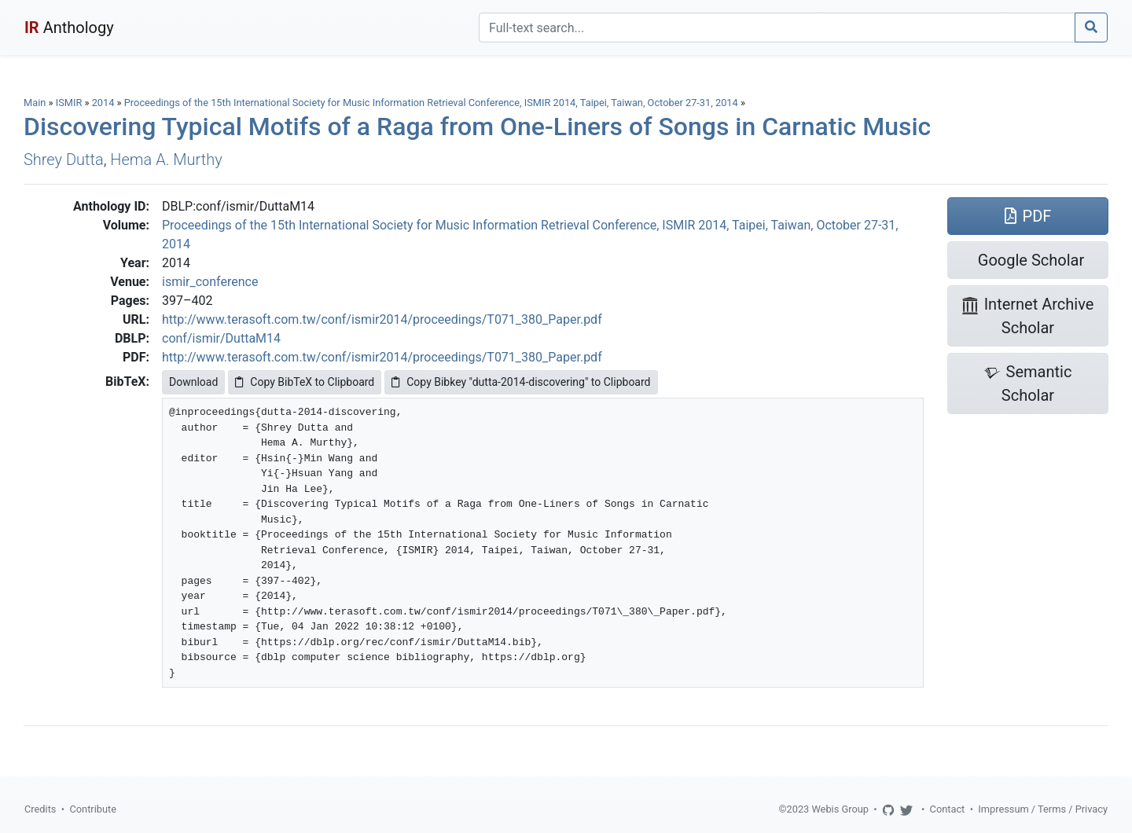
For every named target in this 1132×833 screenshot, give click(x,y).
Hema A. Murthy (166, 159)
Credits (40, 809)
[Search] (777, 27)
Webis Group (840, 809)
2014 (103, 102)
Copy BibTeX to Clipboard (304, 382)
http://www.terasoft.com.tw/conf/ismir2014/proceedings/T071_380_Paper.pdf (382, 319)
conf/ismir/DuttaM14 (221, 338)
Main (35, 102)
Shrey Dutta (64, 159)
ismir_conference (210, 281)
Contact (947, 809)
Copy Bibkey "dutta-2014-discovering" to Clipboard (520, 382)
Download (193, 382)
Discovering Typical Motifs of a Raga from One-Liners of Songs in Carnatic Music (477, 126)
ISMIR (69, 102)
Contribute (92, 809)
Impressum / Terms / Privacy (1043, 809)
